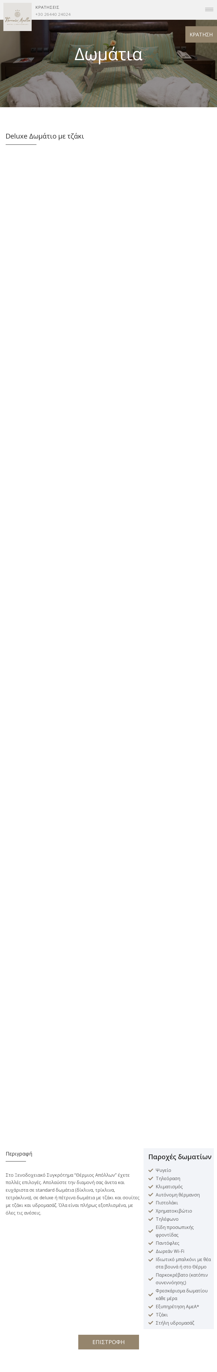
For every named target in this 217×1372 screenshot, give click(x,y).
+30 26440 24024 (53, 14)
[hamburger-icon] (209, 9)
